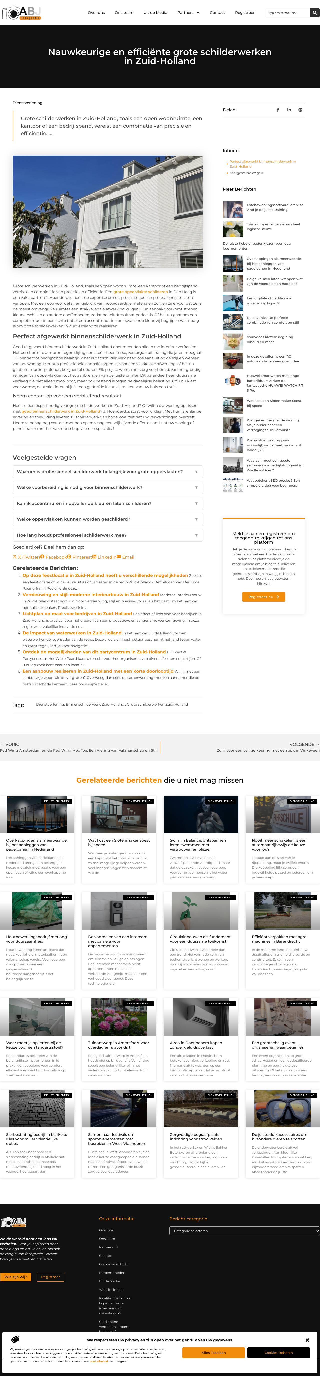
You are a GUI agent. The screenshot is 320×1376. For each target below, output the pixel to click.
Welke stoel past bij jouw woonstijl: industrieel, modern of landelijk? (274, 445)
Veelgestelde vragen (246, 173)
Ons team (124, 12)
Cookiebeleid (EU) (113, 1264)
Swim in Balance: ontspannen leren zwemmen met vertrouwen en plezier (198, 845)
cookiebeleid (99, 1361)
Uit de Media (156, 12)
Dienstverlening (27, 102)
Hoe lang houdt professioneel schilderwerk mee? (107, 535)
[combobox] (288, 12)
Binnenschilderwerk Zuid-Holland (95, 704)
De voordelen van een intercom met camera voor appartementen (118, 941)
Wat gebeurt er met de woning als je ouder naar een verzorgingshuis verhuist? (273, 425)
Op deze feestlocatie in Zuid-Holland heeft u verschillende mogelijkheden (105, 575)
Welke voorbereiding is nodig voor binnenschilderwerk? (107, 487)
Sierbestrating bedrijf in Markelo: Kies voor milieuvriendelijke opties (36, 1139)
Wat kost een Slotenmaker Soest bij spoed (119, 842)
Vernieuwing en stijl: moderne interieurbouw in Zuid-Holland (91, 594)
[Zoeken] (315, 12)
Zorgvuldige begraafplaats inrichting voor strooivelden (196, 1136)
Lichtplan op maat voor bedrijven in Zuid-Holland (77, 613)
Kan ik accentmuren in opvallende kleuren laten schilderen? (107, 503)
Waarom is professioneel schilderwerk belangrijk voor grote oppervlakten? (107, 472)
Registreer (245, 12)
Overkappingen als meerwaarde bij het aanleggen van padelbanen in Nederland (274, 263)
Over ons (96, 12)
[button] (307, 1340)
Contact (217, 12)
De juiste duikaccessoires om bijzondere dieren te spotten (280, 1136)
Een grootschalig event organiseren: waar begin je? (278, 1045)
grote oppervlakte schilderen (141, 291)
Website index (110, 1290)
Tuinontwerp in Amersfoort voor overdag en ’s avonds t (118, 1045)
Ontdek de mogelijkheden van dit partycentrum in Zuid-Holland (94, 651)
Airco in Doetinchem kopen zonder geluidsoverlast (196, 1045)
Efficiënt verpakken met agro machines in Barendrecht (279, 939)
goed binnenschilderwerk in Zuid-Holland (61, 411)
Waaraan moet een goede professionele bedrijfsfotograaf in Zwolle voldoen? (274, 465)
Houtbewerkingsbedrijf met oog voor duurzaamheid (36, 939)
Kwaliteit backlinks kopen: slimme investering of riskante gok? (114, 1305)
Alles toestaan (214, 1353)
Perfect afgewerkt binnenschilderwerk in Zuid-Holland (263, 163)
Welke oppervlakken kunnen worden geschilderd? (107, 519)
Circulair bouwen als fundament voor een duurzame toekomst (200, 939)
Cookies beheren (279, 1353)
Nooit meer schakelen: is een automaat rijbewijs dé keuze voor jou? (279, 845)
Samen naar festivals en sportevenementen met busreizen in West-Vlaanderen (116, 1139)
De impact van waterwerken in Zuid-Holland (72, 632)
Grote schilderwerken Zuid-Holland (157, 704)
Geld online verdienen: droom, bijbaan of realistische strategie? (114, 1332)
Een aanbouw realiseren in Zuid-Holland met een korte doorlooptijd (98, 671)
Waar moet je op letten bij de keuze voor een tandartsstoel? (35, 1045)
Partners (189, 12)
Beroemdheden (112, 1273)
